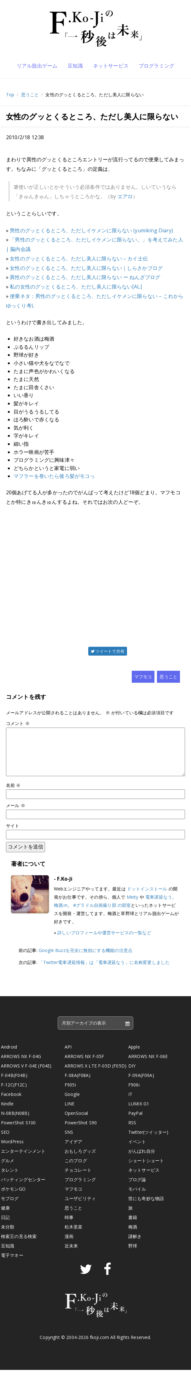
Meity (132, 907)
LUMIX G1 (138, 1114)
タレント (10, 1180)
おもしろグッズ (80, 1161)
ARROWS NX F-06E (148, 1066)
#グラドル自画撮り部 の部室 (102, 915)
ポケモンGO (13, 1199)
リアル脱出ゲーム (37, 65)
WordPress (12, 1152)
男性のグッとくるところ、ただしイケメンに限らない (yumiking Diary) (91, 230)
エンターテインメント (23, 1161)
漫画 (69, 1246)
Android (9, 1057)
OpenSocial (76, 1123)
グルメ (7, 1171)
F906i (134, 1095)
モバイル (137, 1199)
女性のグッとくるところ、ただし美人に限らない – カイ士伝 (79, 258)
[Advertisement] (95, 575)
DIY (132, 1076)
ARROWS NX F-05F (84, 1066)
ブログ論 (137, 1190)
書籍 (132, 1227)
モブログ (10, 1208)
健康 (5, 1218)
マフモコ (143, 677)
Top (10, 95)
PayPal (135, 1123)
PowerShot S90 (81, 1133)
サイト (12, 836)
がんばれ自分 (141, 1161)
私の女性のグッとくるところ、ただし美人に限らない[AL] (76, 286)
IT (130, 1104)
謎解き (135, 1246)
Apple (134, 1057)
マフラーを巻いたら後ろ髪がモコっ (54, 476)
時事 (69, 1227)
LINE (70, 1114)
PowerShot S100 (18, 1133)
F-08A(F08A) (77, 1085)
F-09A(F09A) (141, 1085)
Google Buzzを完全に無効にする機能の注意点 (85, 960)
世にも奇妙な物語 (146, 1208)
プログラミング (156, 65)
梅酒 (132, 1237)
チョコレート (78, 1180)
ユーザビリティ (80, 1208)
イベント (137, 1152)
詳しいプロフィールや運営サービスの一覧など (104, 943)
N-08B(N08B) (15, 1123)
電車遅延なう (158, 907)
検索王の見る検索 (19, 1246)
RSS (132, 1133)
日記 (5, 1227)
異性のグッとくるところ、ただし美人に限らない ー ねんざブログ (85, 277)
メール (15, 815)
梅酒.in (60, 915)
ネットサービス (111, 65)
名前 (13, 795)
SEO (5, 1142)
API (68, 1057)
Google (72, 1104)
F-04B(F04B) (14, 1085)
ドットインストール (147, 899)
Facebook (11, 1104)
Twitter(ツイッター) (148, 1142)
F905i (70, 1095)
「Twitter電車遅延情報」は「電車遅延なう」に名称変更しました (104, 972)
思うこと (30, 95)
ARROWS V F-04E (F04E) (26, 1076)
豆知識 (75, 65)
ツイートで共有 (107, 651)
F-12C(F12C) (14, 1095)
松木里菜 (74, 1237)
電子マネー (12, 1265)
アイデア (74, 1152)
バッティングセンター (23, 1190)
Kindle (7, 1114)
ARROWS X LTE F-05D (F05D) (95, 1076)
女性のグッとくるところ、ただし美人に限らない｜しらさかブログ (86, 268)
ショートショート (146, 1171)
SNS (69, 1142)
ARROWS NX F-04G (21, 1066)
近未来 (71, 1256)
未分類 (7, 1237)
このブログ (76, 1171)
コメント (18, 723)
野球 (132, 1256)
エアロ (125, 196)
